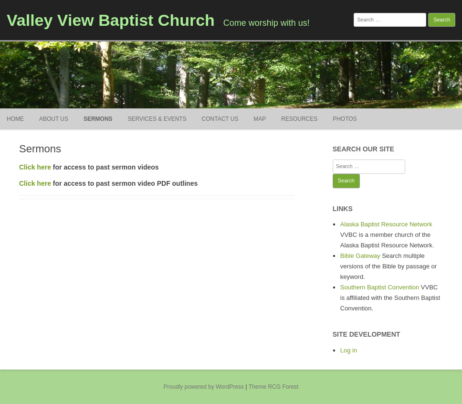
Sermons (98, 119)
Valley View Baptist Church (111, 20)
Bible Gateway (360, 255)
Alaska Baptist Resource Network (386, 224)
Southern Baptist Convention (380, 287)
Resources (299, 119)
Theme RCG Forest (274, 386)
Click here (35, 167)
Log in (348, 350)
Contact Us (220, 119)
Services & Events (156, 119)
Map (259, 119)
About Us (53, 119)
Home (15, 119)
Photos (345, 119)
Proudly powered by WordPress (204, 386)
